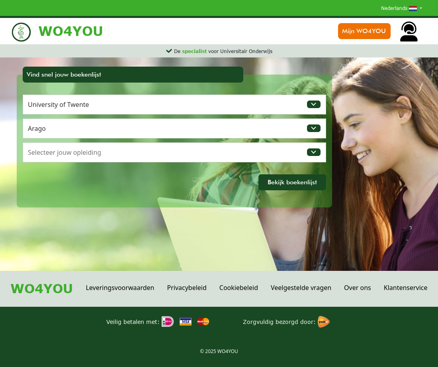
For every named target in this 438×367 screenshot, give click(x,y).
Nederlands (399, 8)
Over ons (357, 287)
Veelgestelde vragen (301, 287)
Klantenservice (406, 287)
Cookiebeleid (238, 287)
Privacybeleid (186, 287)
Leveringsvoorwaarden (120, 287)
